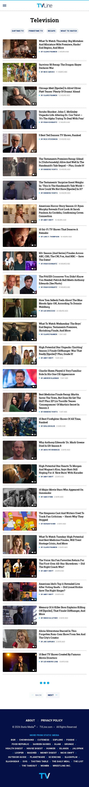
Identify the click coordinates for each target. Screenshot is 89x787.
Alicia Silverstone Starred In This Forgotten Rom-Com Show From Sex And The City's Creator (62, 634)
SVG (25, 761)
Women (45, 765)
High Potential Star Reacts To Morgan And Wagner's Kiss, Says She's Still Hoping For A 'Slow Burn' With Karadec (61, 469)
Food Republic (20, 744)
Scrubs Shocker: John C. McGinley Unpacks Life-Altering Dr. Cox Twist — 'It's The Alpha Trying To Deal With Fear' (61, 115)
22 (35, 410)
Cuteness (43, 739)
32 (35, 339)
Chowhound (26, 739)
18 (35, 576)
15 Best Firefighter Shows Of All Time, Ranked (60, 420)
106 (34, 316)
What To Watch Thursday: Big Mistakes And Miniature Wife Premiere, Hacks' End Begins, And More (61, 44)
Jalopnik (77, 748)
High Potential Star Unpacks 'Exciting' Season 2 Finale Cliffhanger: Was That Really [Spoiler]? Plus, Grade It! (61, 351)
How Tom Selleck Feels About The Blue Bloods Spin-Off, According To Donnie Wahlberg (60, 304)
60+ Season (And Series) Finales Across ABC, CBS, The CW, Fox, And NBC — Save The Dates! (61, 256)
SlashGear (12, 761)
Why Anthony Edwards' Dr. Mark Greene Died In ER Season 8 (61, 444)
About (30, 720)
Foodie (70, 739)
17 (35, 458)
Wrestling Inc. (62, 765)
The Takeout (29, 765)
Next (51, 695)
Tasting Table (39, 761)
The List (78, 761)
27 (35, 623)
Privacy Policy (52, 720)
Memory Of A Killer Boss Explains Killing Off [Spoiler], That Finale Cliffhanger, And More (62, 611)
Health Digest (14, 748)
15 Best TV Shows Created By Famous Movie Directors (60, 656)
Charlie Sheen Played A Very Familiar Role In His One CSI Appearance (60, 372)
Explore (58, 739)
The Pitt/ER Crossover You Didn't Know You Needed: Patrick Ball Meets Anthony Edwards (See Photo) (61, 280)
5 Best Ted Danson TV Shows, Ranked (60, 135)
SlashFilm (71, 757)
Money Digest (48, 752)
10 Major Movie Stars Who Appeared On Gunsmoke (61, 491)
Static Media (27, 727)
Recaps (51, 31)
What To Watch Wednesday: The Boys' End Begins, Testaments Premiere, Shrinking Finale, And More (60, 327)
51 (35, 269)
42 (35, 552)
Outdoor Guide (17, 757)
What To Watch (69, 31)
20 (35, 434)
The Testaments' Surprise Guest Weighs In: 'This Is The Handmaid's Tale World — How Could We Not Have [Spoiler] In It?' (62, 186)
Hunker (50, 748)
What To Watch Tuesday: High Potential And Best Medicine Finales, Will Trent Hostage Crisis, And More (61, 540)
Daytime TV (18, 31)
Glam (57, 744)
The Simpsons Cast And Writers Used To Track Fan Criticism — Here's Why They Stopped (61, 516)
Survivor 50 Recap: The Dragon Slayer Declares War (60, 66)
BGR (13, 739)
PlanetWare (37, 757)
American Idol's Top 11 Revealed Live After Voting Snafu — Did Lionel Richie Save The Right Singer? (61, 587)
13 (35, 222)
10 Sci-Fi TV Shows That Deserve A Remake (58, 231)
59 (35, 363)
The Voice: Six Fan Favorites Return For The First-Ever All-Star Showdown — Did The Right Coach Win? (62, 564)
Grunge (69, 744)
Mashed (31, 752)
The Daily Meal (61, 761)
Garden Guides (42, 744)
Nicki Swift (67, 752)
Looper (19, 752)
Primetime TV (36, 31)
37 (35, 151)
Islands (64, 748)
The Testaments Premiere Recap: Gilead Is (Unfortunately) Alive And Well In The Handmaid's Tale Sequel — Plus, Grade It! (61, 162)
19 (35, 245)
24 (35, 482)
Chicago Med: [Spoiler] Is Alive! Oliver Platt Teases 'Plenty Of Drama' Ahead (60, 89)
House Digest (35, 748)
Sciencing (55, 757)
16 (35, 505)
